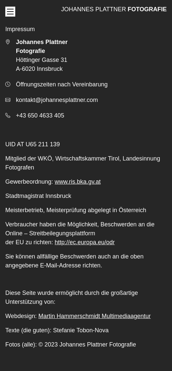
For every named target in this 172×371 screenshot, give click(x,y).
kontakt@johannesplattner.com (57, 100)
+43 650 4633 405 (40, 115)
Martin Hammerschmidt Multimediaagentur (94, 316)
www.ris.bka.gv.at (78, 181)
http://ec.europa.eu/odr (85, 242)
